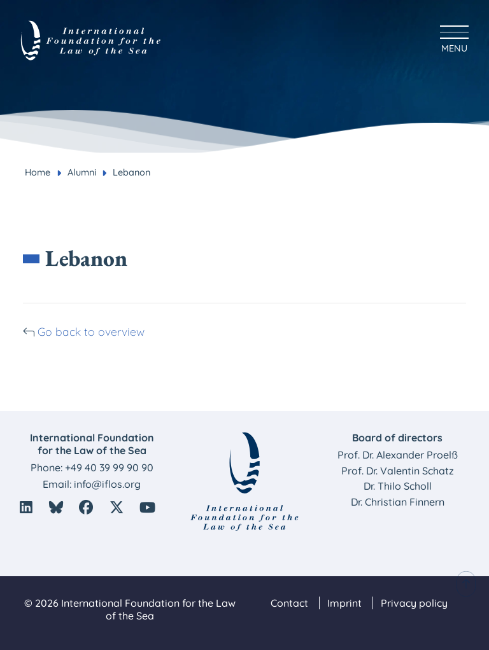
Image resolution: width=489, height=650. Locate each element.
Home (37, 172)
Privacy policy (414, 603)
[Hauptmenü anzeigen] (454, 37)
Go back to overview (91, 331)
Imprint (344, 603)
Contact (289, 603)
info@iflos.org (107, 484)
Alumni (81, 172)
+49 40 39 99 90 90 (109, 467)
